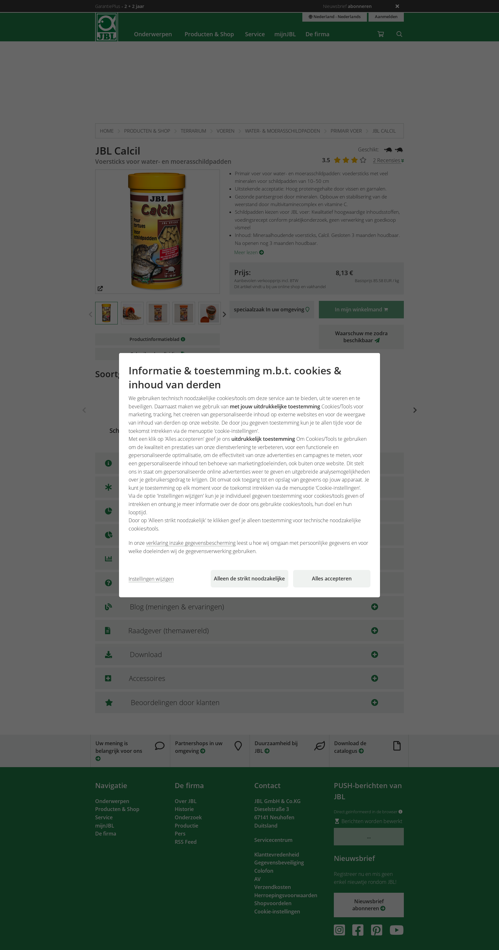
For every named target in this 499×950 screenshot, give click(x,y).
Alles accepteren (332, 578)
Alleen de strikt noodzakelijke (249, 578)
